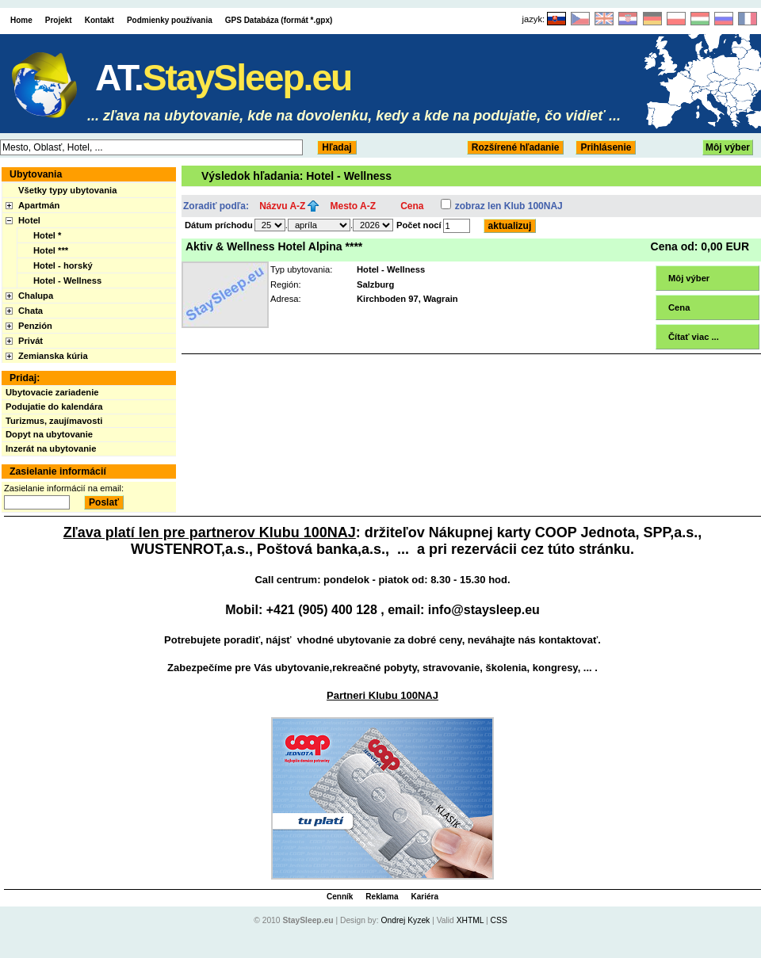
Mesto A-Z (354, 206)
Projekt (58, 20)
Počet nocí (419, 225)
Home (21, 20)
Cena (411, 206)
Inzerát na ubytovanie (51, 448)
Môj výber (728, 147)
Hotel (29, 220)
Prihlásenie (605, 147)
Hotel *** (50, 250)
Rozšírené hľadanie (516, 147)
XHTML (470, 920)
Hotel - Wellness (67, 280)
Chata (30, 310)
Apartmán (38, 205)
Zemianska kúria (53, 356)
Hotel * (47, 235)
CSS (499, 920)
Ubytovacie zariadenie (52, 392)
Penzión (35, 325)
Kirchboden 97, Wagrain (407, 298)
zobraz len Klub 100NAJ (509, 206)
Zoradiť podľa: (216, 206)
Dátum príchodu (219, 225)
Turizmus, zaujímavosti (54, 421)
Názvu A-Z (282, 206)
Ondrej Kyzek (405, 920)
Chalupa (35, 295)
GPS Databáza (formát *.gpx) (279, 20)
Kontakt (99, 20)
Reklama (381, 896)
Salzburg (375, 284)
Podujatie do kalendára (54, 406)
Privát (30, 340)
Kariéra (424, 896)
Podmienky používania (169, 20)
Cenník (340, 896)
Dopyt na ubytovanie (49, 434)
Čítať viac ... (693, 337)
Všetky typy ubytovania (67, 190)
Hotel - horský (63, 265)
